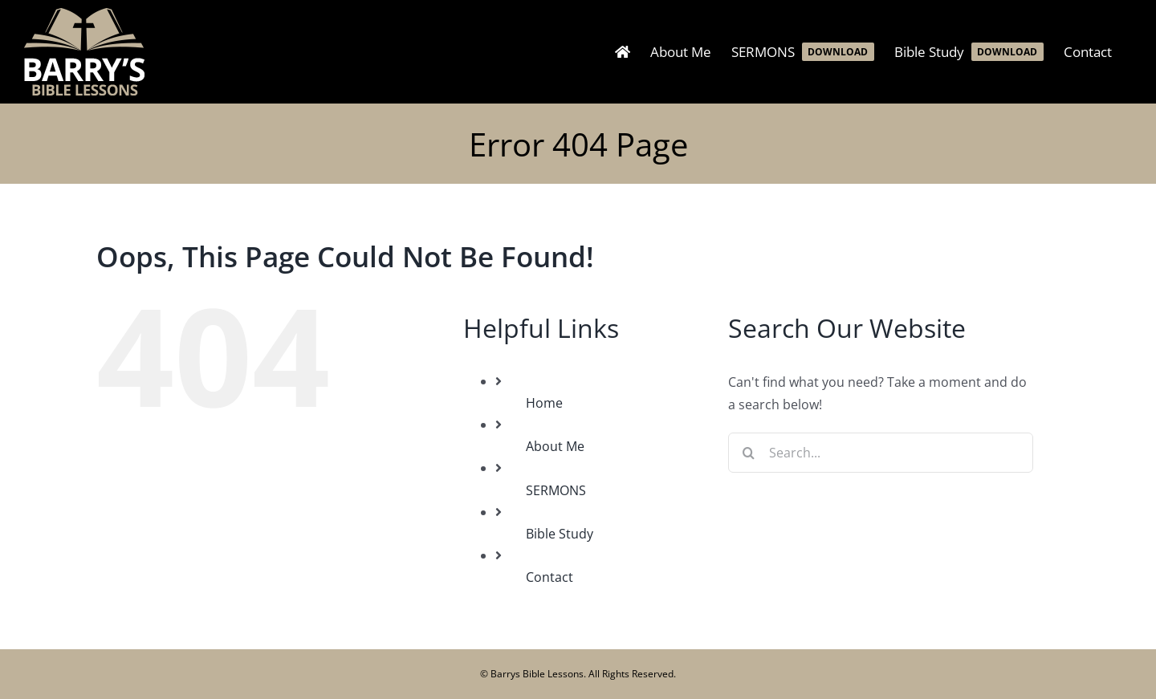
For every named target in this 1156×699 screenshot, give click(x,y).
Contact (549, 577)
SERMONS (556, 490)
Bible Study (559, 534)
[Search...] (880, 453)
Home (544, 403)
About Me (555, 446)
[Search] (748, 453)
